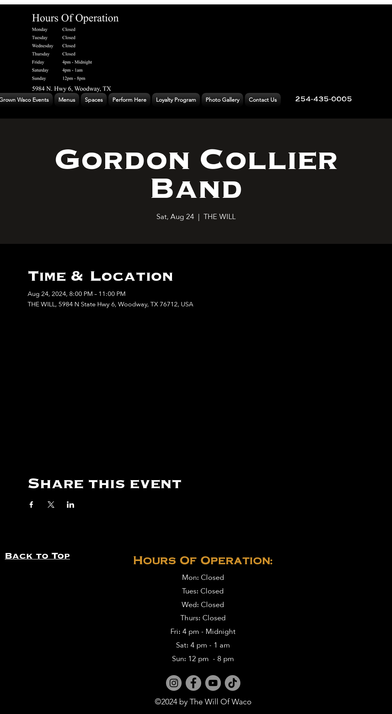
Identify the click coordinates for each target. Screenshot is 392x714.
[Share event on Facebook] (31, 504)
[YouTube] (213, 683)
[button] (67, 100)
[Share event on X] (51, 504)
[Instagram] (174, 683)
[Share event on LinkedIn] (70, 504)
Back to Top (37, 555)
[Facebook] (193, 683)
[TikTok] (232, 683)
